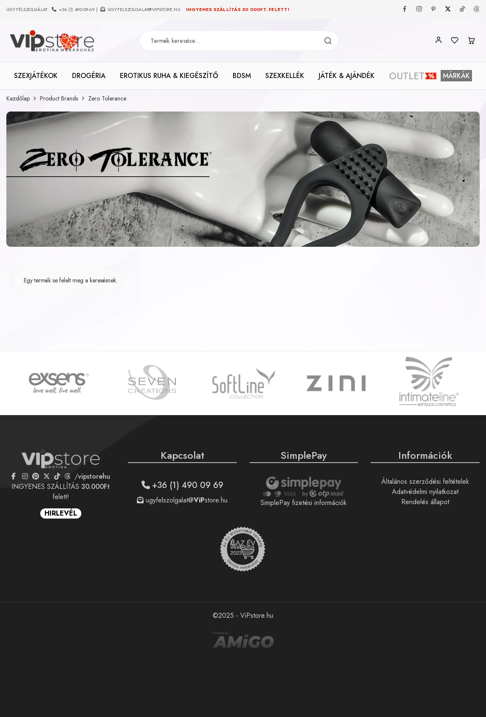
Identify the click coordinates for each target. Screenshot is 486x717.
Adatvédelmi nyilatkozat (425, 492)
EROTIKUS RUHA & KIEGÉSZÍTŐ (169, 76)
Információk (425, 455)
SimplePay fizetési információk (304, 503)
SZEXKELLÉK (284, 76)
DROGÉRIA (89, 76)
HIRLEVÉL (60, 513)
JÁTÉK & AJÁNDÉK (347, 76)
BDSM (242, 76)
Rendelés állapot (425, 502)
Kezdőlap (18, 98)
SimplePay (303, 455)
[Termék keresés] (328, 41)
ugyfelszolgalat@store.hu (182, 500)
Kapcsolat (182, 455)
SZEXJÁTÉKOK (36, 76)
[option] (59, 383)
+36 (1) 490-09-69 (77, 9)
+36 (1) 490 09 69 (182, 485)
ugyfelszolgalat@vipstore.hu (144, 9)
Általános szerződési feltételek (425, 481)
